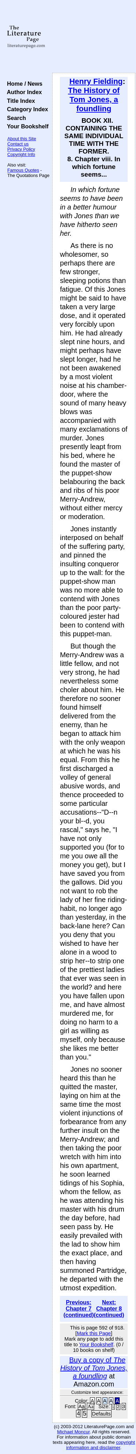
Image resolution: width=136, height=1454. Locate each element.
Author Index (23, 92)
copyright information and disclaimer (100, 1445)
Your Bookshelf (26, 126)
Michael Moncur (73, 1431)
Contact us (18, 144)
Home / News (23, 83)
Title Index (19, 101)
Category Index (26, 109)
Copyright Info (21, 154)
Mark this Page (94, 1333)
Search (15, 118)
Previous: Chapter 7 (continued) (78, 1308)
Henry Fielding (96, 81)
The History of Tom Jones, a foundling (94, 99)
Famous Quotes (23, 170)
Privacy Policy (21, 149)
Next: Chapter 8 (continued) (109, 1308)
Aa (81, 1406)
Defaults (101, 1414)
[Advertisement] (94, 37)
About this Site (21, 138)
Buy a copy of (94, 1368)
